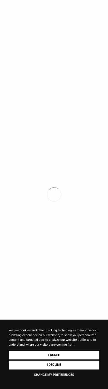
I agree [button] (54, 355)
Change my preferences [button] (54, 375)
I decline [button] (54, 365)
